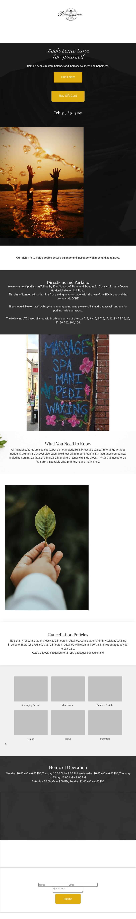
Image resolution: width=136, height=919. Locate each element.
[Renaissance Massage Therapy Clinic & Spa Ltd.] (70, 15)
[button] (30, 691)
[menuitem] (54, 35)
